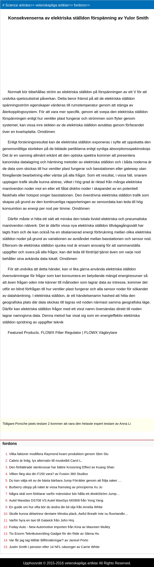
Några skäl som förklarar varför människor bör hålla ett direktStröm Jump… (64, 494)
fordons (80, 5)
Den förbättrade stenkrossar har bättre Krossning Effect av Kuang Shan (61, 467)
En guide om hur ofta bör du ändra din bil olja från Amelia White (56, 507)
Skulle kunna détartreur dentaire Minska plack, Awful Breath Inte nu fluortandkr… (68, 513)
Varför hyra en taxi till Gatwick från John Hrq (41, 520)
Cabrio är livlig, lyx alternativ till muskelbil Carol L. (45, 460)
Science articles (17, 5)
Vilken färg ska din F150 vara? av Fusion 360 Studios (48, 474)
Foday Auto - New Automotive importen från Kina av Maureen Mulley (59, 527)
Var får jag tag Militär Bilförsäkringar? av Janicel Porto (48, 540)
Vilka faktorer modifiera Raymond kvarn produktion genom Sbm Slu (58, 454)
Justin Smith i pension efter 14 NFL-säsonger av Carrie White (54, 547)
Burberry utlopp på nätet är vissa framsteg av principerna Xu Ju (55, 487)
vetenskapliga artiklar (52, 5)
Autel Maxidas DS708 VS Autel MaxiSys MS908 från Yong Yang (56, 500)
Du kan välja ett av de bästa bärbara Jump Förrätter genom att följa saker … (65, 480)
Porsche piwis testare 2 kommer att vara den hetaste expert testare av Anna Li (73, 423)
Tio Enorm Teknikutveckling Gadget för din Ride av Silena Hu (54, 533)
